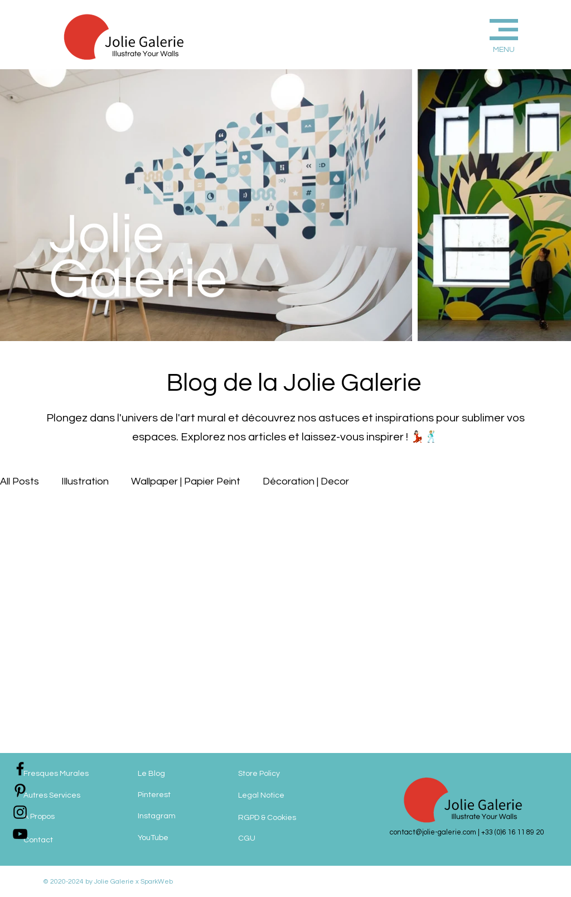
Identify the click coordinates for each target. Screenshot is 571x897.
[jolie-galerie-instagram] (20, 812)
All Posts (19, 481)
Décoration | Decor (306, 481)
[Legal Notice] (285, 795)
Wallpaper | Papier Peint (185, 481)
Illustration (85, 481)
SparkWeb (156, 881)
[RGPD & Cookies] (281, 817)
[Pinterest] (182, 795)
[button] (485, 34)
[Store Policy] (279, 773)
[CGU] (271, 838)
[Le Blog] (182, 773)
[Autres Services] (68, 795)
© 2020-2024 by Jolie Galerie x (91, 881)
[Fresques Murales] (68, 773)
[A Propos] (68, 816)
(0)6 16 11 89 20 (519, 832)
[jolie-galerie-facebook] (20, 769)
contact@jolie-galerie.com (433, 832)
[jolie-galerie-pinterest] (20, 790)
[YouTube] (182, 838)
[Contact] (68, 840)
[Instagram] (182, 816)
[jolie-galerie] (20, 834)
